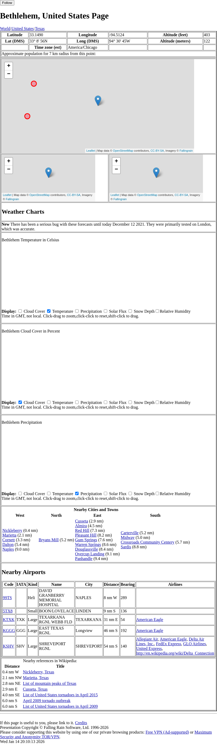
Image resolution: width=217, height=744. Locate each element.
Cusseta (81, 521)
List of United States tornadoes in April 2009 (60, 706)
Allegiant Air (147, 639)
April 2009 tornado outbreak (47, 700)
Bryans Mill (49, 540)
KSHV (8, 646)
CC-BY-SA (157, 150)
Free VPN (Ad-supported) (167, 732)
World (5, 28)
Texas (39, 28)
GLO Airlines (194, 644)
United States (22, 28)
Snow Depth (144, 311)
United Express (149, 648)
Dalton (8, 544)
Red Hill (82, 530)
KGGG (9, 630)
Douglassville (86, 549)
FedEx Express (168, 644)
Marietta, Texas (36, 677)
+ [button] (8, 66)
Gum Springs (86, 540)
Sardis (126, 547)
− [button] (8, 74)
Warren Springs (88, 544)
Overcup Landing (89, 554)
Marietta (9, 535)
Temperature (62, 311)
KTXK (8, 619)
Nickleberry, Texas (38, 672)
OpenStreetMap (123, 150)
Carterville (129, 533)
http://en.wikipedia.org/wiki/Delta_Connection (175, 653)
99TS (7, 597)
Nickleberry (12, 530)
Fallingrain (186, 150)
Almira (81, 526)
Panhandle (84, 558)
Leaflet (90, 150)
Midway (128, 537)
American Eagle (149, 619)
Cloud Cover (34, 311)
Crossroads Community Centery (147, 542)
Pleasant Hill (86, 535)
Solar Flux (117, 311)
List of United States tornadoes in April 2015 (60, 695)
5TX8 (7, 611)
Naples (8, 549)
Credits (81, 723)
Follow (7, 3)
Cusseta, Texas (35, 689)
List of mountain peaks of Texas (49, 683)
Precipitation (91, 311)
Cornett (8, 540)
